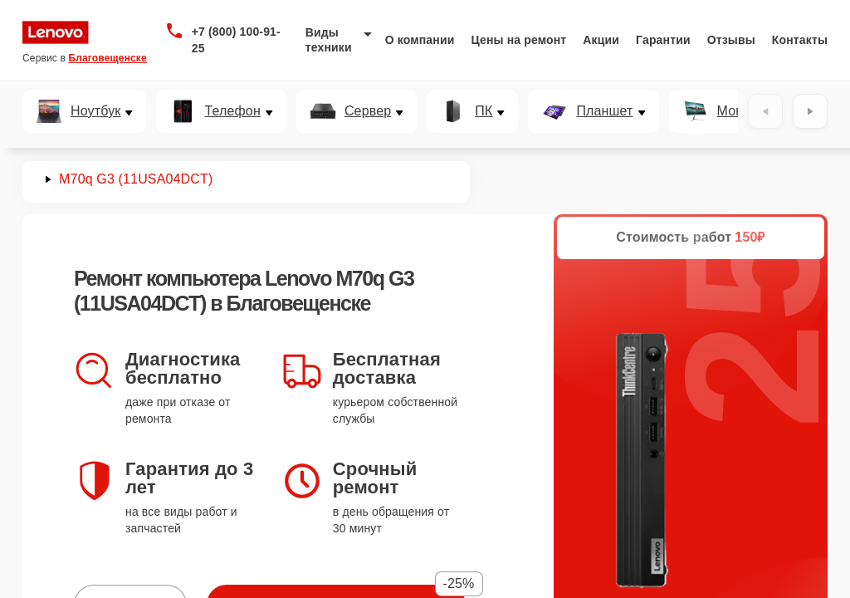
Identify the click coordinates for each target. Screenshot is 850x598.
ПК (483, 111)
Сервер (367, 111)
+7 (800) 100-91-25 (236, 40)
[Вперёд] (810, 111)
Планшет (604, 111)
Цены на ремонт (518, 40)
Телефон (232, 111)
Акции (601, 40)
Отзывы (731, 40)
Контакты (800, 40)
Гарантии (663, 40)
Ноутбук (95, 111)
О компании (420, 40)
